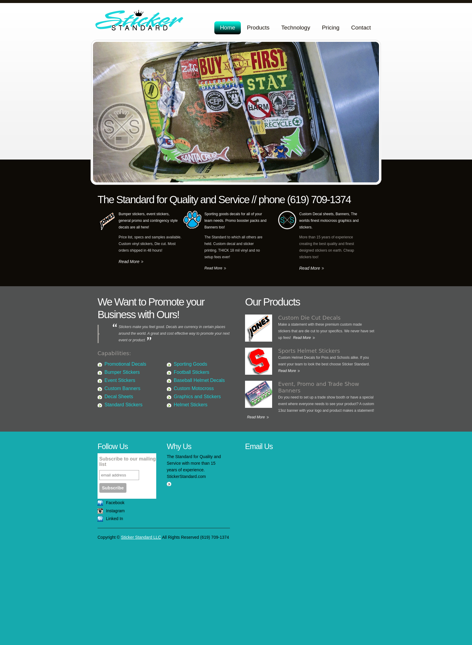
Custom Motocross (194, 388)
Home (227, 27)
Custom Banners (122, 388)
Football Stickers (191, 372)
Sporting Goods (190, 364)
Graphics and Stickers (197, 396)
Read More (129, 261)
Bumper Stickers (122, 372)
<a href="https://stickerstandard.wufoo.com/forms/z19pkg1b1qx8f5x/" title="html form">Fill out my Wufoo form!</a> (309, 543)
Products (258, 27)
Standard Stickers (123, 404)
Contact (361, 27)
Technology (295, 27)
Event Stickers (119, 380)
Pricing (330, 27)
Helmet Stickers (190, 404)
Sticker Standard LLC (140, 22)
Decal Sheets (118, 396)
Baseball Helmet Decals (199, 380)
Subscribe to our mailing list (127, 461)
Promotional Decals (125, 364)
